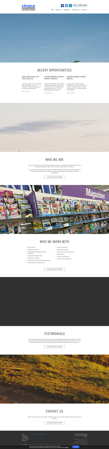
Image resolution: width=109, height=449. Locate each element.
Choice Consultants (28, 7)
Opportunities (75, 9)
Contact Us (84, 9)
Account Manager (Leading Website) (76, 78)
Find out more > (26, 91)
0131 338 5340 (80, 5)
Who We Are (59, 9)
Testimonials (66, 9)
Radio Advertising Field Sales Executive (30, 78)
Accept (75, 446)
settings (66, 447)
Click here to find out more (54, 177)
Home (52, 9)
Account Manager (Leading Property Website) (53, 78)
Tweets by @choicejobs (39, 434)
